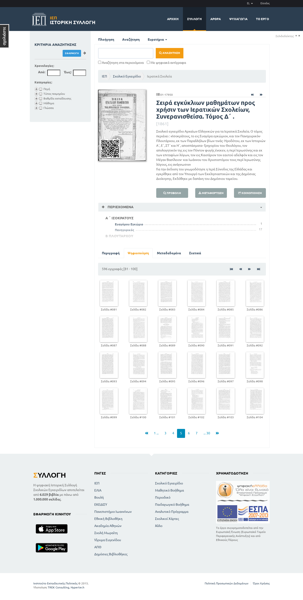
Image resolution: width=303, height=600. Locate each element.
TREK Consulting (58, 587)
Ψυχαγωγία (238, 19)
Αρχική (173, 19)
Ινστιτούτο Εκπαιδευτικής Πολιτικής (55, 583)
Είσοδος (265, 3)
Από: (41, 72)
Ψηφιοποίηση (138, 253)
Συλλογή (194, 19)
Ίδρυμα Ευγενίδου (107, 540)
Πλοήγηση (106, 39)
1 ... (156, 433)
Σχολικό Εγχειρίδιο (127, 76)
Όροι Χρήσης (261, 583)
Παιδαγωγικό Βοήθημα (172, 504)
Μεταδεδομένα (169, 253)
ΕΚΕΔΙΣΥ (100, 504)
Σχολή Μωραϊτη (106, 533)
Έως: (67, 72)
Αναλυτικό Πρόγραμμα (171, 512)
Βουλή (99, 497)
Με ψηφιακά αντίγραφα (166, 63)
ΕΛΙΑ (97, 490)
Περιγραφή (111, 253)
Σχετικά (195, 253)
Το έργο (262, 19)
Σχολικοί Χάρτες (167, 519)
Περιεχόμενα (120, 207)
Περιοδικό (162, 497)
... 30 (206, 433)
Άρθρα (215, 19)
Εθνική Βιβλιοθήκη (108, 519)
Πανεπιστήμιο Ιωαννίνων (113, 512)
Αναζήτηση (131, 39)
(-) (299, 36)
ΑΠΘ (97, 547)
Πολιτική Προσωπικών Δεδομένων (226, 583)
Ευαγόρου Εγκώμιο (129, 224)
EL (250, 3)
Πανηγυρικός (124, 230)
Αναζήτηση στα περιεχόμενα (121, 63)
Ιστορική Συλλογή (72, 19)
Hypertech (77, 587)
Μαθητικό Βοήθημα (169, 490)
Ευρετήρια (157, 39)
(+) (296, 36)
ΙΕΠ (104, 76)
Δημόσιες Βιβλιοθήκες (110, 554)
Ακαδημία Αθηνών (107, 526)
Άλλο (158, 526)
